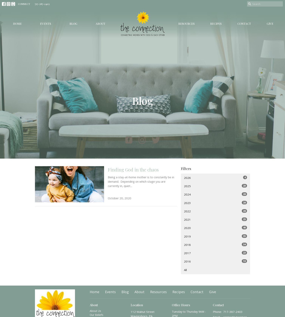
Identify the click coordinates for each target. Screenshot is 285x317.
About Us (95, 311)
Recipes (216, 24)
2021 (215, 219)
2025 (215, 186)
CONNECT (24, 3)
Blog (73, 24)
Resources (186, 24)
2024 (215, 194)
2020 (215, 228)
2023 (215, 203)
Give (270, 24)
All (185, 270)
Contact (244, 24)
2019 (215, 236)
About (100, 24)
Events (45, 24)
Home (17, 24)
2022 (215, 211)
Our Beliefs (96, 315)
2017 (215, 253)
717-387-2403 (42, 3)
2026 (215, 178)
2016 (215, 261)
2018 (215, 245)
